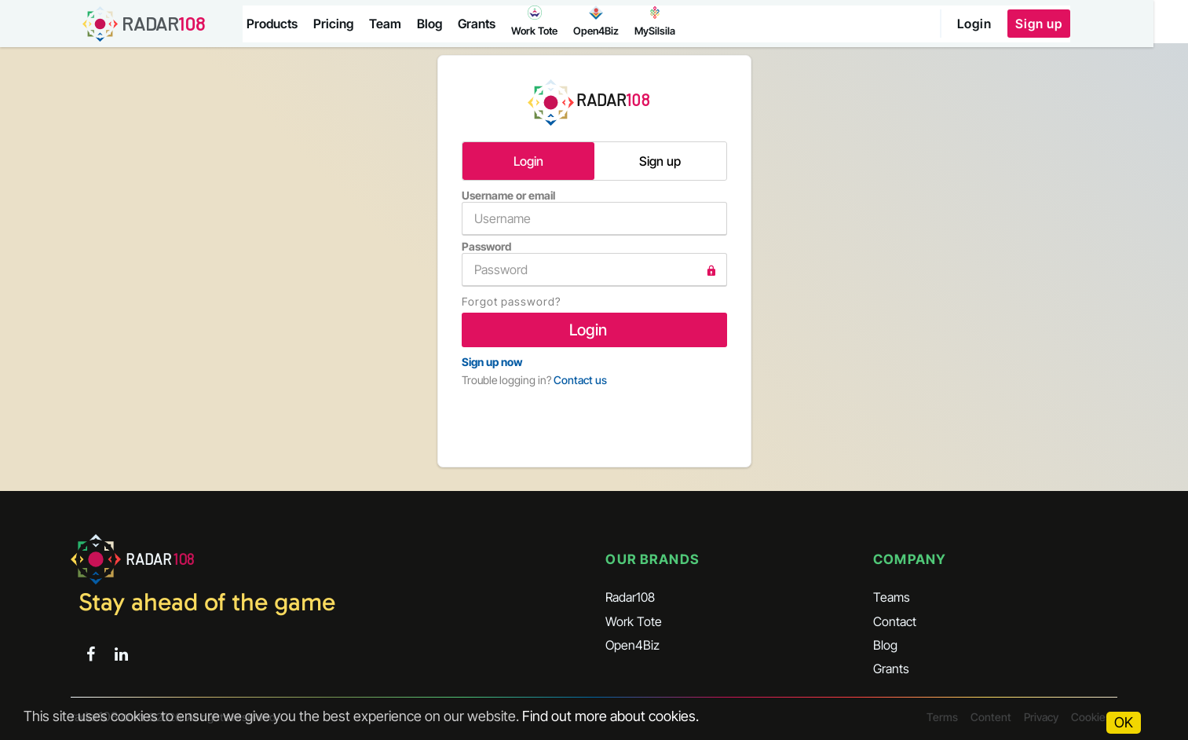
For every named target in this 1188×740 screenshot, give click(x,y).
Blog (431, 23)
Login (1007, 23)
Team (387, 23)
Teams (891, 597)
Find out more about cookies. (610, 716)
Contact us (580, 379)
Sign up (1071, 23)
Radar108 (630, 597)
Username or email (594, 212)
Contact (894, 620)
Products (274, 23)
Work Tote (633, 620)
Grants (479, 23)
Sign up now (492, 361)
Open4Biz (632, 645)
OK (1123, 722)
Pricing (336, 23)
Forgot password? (511, 301)
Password (594, 263)
